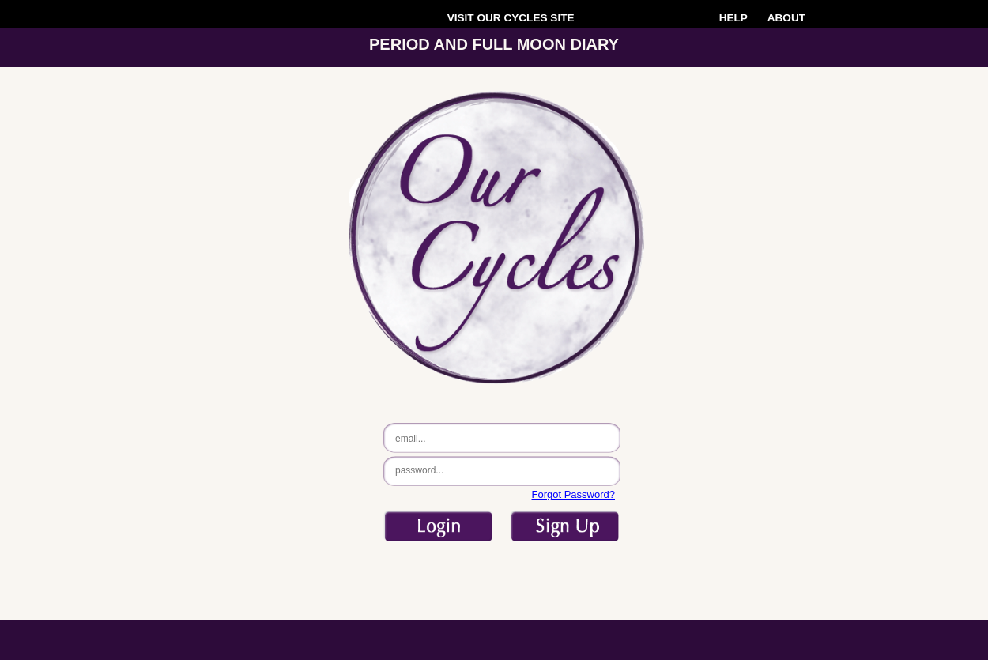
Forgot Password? (574, 494)
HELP (733, 18)
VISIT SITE (511, 18)
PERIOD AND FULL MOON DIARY (494, 44)
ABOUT (786, 18)
